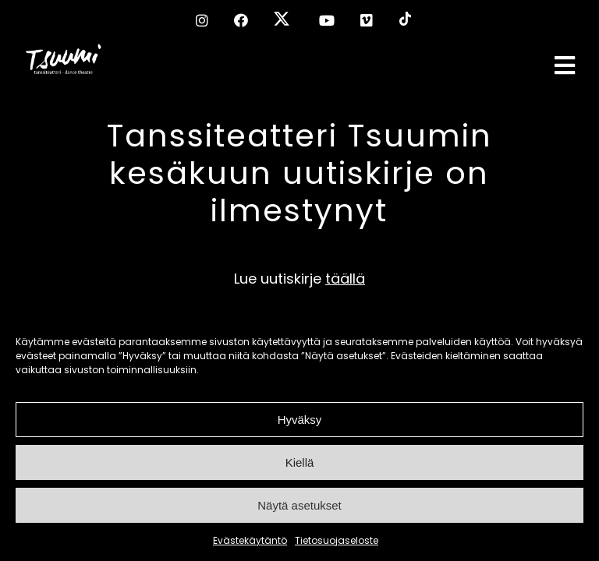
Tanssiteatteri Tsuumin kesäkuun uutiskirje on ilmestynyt (299, 173)
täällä (345, 278)
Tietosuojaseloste (336, 540)
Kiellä (299, 462)
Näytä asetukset (299, 505)
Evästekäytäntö (250, 540)
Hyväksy (300, 419)
